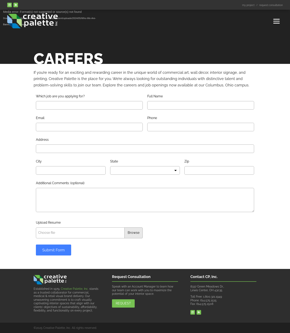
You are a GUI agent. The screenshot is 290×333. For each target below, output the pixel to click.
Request (123, 303)
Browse (133, 233)
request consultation (271, 5)
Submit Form (53, 250)
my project (248, 5)
